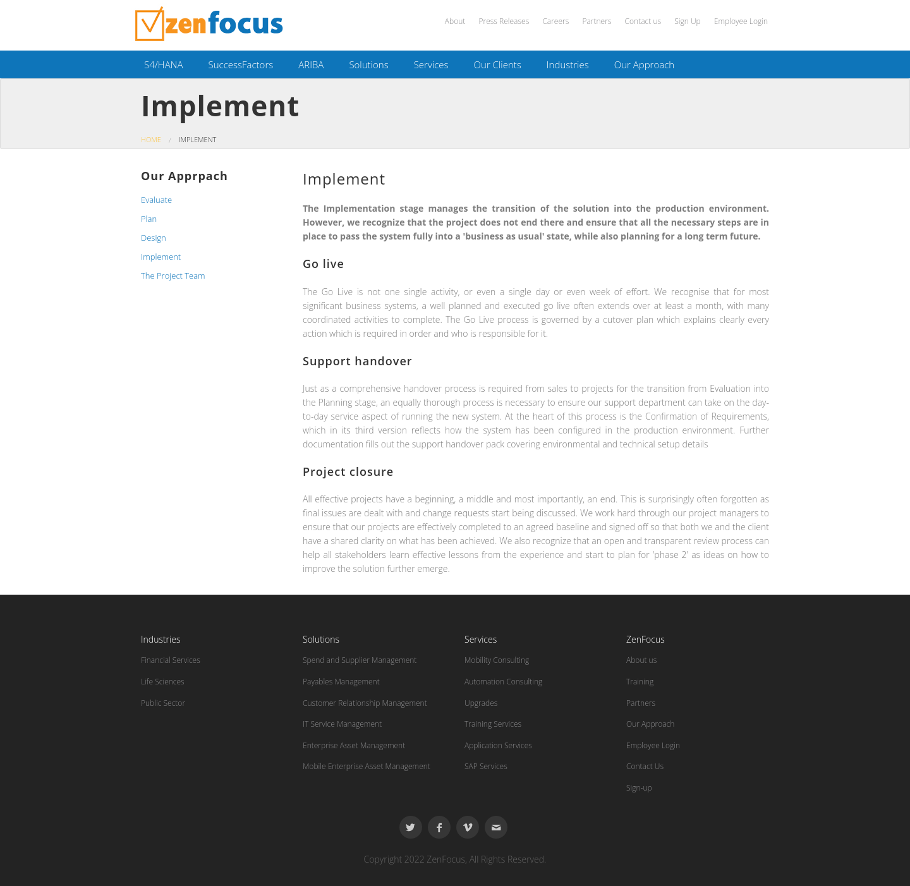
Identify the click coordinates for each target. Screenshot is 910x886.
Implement (161, 256)
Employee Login (741, 21)
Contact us (643, 21)
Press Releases (503, 21)
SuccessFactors (240, 64)
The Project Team (173, 275)
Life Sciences (163, 681)
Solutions (368, 64)
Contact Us (645, 766)
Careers (555, 21)
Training (639, 681)
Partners (596, 21)
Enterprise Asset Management (354, 745)
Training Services (492, 724)
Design (153, 237)
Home (151, 139)
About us (641, 660)
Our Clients (497, 64)
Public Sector (163, 703)
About (455, 21)
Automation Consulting (503, 681)
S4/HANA (163, 64)
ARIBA (311, 64)
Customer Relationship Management (365, 703)
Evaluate (156, 199)
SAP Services (485, 766)
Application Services (498, 745)
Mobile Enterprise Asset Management (366, 766)
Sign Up (687, 21)
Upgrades (480, 703)
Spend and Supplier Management (359, 660)
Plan (149, 218)
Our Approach (644, 64)
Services (431, 64)
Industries (568, 64)
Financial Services (170, 660)
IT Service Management (342, 724)
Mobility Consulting (496, 660)
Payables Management (341, 681)
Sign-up (639, 787)
